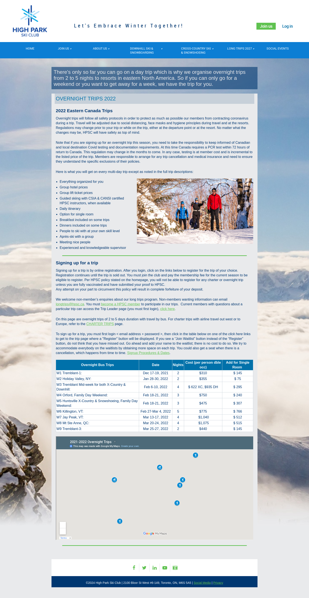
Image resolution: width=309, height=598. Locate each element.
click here (167, 309)
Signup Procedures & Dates (148, 353)
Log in (287, 26)
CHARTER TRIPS (100, 324)
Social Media (202, 582)
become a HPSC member (120, 304)
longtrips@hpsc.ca (70, 304)
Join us (266, 26)
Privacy (218, 582)
